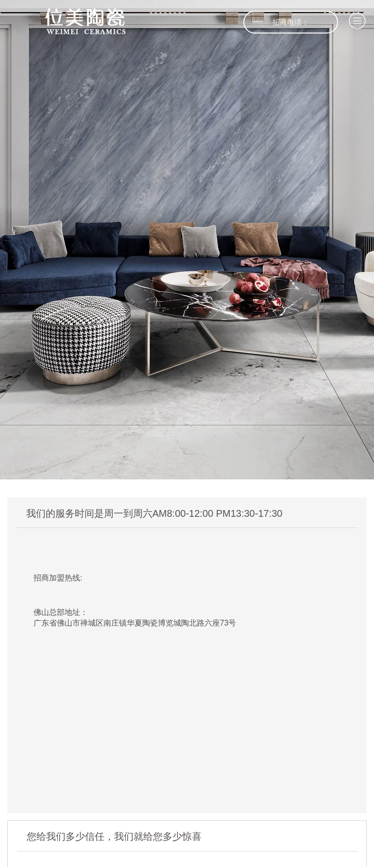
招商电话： (290, 22)
